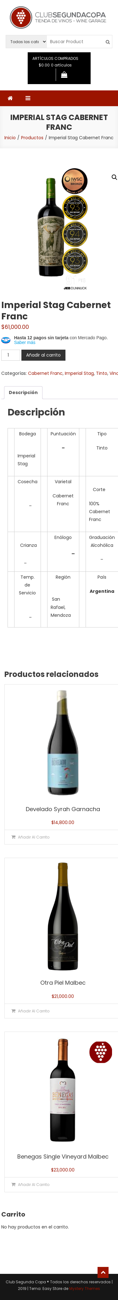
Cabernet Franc (45, 373)
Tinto (101, 373)
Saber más (25, 342)
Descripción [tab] (23, 392)
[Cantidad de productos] (10, 355)
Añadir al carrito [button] (33, 837)
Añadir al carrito (43, 355)
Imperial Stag (79, 373)
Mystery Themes (84, 1288)
